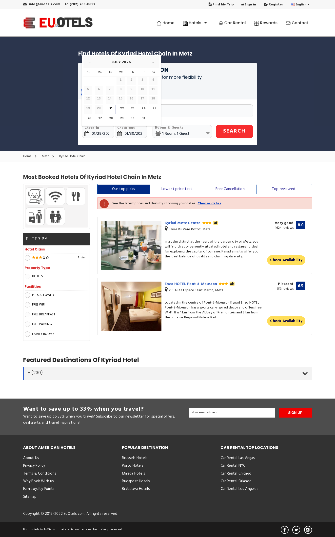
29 (122, 118)
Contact (297, 23)
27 (100, 118)
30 (133, 118)
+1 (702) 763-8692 (80, 4)
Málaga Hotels (133, 474)
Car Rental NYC (233, 466)
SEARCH (234, 131)
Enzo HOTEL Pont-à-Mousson (200, 284)
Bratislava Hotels (136, 489)
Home (166, 23)
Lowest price (176, 189)
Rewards (265, 23)
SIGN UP (295, 413)
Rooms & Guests (169, 128)
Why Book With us (38, 481)
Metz (49, 156)
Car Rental (232, 23)
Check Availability (286, 260)
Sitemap (30, 497)
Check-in (91, 128)
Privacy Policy (34, 466)
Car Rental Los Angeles (239, 489)
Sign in (248, 4)
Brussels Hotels (135, 458)
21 (111, 108)
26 (89, 118)
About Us (31, 458)
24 (143, 108)
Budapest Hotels (136, 481)
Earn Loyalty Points (39, 489)
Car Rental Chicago (236, 474)
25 (154, 108)
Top (283, 189)
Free (230, 189)
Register (273, 4)
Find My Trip (221, 4)
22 (121, 108)
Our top (123, 189)
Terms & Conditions (40, 474)
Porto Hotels (132, 466)
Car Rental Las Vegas (238, 458)
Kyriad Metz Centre (191, 223)
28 (111, 118)
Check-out (126, 128)
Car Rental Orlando (236, 481)
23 (132, 108)
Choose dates (209, 203)
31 (143, 118)
